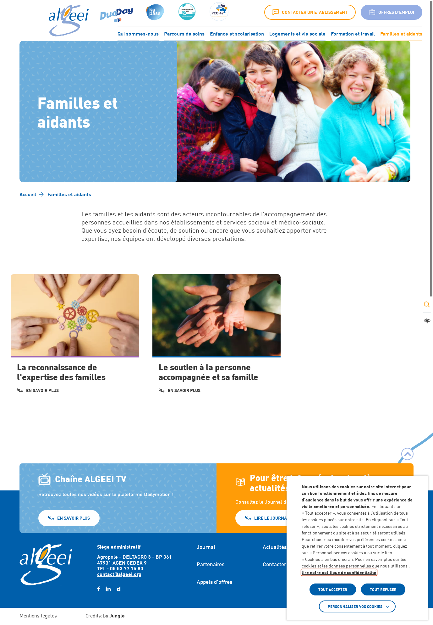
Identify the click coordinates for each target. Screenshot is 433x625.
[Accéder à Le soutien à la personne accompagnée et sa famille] (216, 338)
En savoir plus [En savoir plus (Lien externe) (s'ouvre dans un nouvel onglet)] (73, 518)
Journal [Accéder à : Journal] (206, 547)
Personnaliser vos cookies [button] (355, 606)
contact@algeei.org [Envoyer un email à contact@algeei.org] (119, 574)
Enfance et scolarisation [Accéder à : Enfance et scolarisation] (237, 33)
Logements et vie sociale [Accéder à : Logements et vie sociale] (297, 33)
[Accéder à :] (187, 12)
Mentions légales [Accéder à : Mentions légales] (38, 616)
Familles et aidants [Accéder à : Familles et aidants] (401, 33)
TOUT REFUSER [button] (383, 589)
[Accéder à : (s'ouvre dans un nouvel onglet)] (154, 12)
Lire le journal (271, 518)
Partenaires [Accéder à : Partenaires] (210, 564)
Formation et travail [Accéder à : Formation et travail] (353, 33)
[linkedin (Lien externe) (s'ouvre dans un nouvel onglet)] (108, 589)
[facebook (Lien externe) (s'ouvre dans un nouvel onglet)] (98, 589)
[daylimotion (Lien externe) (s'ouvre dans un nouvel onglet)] (118, 589)
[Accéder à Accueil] (27, 194)
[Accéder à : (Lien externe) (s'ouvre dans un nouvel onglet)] (116, 12)
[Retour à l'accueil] (45, 564)
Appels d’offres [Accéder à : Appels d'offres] (214, 582)
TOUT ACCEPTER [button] (332, 589)
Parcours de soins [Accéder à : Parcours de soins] (184, 33)
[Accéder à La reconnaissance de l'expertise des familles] (75, 338)
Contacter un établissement (310, 12)
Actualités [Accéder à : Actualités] (275, 547)
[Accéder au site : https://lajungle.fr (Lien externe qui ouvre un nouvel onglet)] (113, 616)
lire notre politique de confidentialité (339, 572)
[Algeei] (67, 21)
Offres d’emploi (391, 12)
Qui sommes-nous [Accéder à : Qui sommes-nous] (138, 33)
